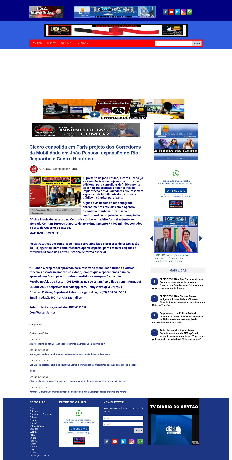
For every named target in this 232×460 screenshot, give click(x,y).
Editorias (51, 43)
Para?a (33, 440)
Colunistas (66, 43)
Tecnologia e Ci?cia (39, 455)
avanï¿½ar (151, 238)
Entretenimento (37, 426)
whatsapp (189, 12)
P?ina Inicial (37, 43)
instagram (183, 12)
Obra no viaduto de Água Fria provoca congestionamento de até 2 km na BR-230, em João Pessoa (77, 381)
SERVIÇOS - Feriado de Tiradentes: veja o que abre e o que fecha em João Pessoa (69, 354)
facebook (165, 12)
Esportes (33, 429)
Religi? (32, 449)
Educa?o (33, 423)
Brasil (32, 408)
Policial (33, 443)
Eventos (33, 432)
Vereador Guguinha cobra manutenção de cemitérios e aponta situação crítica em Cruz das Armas (77, 392)
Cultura (33, 417)
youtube (171, 12)
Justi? (32, 435)
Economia (34, 420)
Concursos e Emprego (40, 414)
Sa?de (32, 452)
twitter (177, 12)
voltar (201, 238)
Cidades (33, 411)
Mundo (32, 437)
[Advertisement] (116, 76)
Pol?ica (33, 446)
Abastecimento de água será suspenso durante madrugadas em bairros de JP (67, 344)
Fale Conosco (83, 43)
